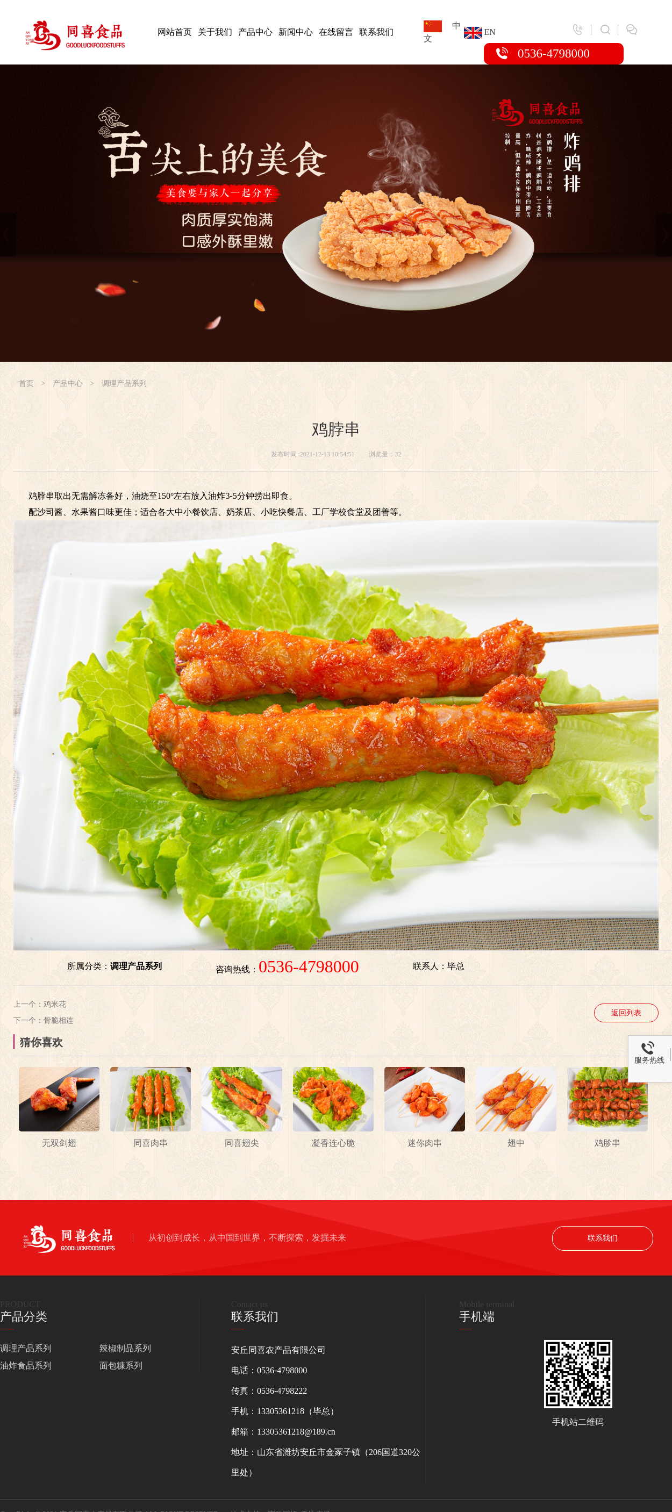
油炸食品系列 (26, 1365)
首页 (26, 383)
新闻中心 (295, 32)
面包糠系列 (120, 1365)
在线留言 (336, 32)
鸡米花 (55, 1004)
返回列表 (626, 1013)
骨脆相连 (59, 1020)
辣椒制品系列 (125, 1348)
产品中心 (255, 32)
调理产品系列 (124, 383)
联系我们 (376, 32)
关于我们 (215, 32)
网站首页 (175, 32)
